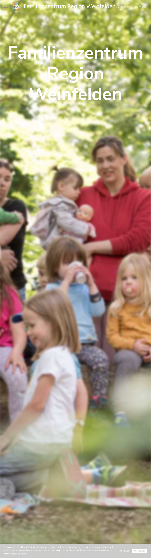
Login (125, 6)
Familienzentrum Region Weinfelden (70, 7)
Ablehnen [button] (124, 551)
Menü (141, 6)
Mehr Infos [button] (26, 553)
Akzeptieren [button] (139, 551)
